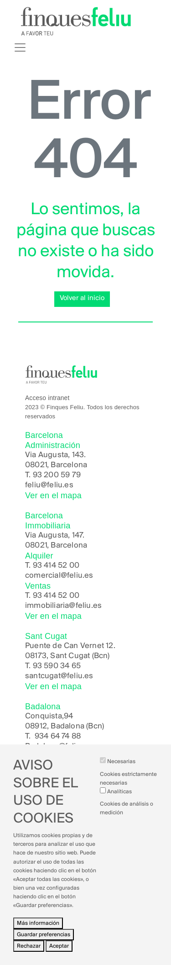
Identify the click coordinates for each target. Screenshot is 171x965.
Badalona (42, 746)
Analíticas (119, 799)
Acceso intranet (47, 398)
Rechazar (29, 953)
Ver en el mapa (53, 495)
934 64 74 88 (58, 736)
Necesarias (121, 768)
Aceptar (59, 953)
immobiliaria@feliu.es (63, 605)
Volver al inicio (82, 298)
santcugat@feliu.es (59, 676)
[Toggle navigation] (20, 47)
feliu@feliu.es (49, 485)
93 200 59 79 (57, 475)
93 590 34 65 (57, 666)
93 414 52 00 (56, 565)
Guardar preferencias (43, 941)
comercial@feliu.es (59, 575)
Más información (38, 930)
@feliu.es (75, 746)
